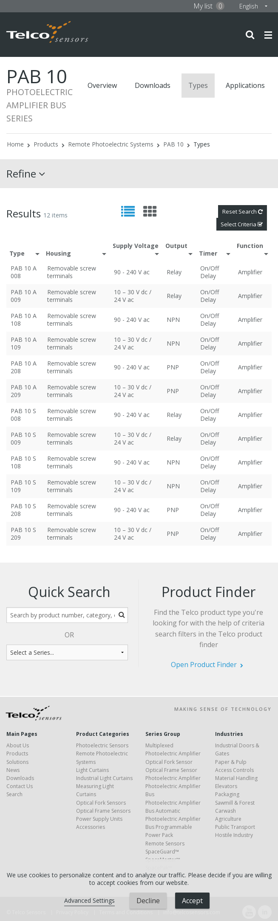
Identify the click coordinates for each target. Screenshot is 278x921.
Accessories (90, 827)
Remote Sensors (164, 843)
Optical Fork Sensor (169, 762)
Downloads (152, 85)
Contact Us (19, 786)
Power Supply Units (99, 818)
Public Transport (235, 827)
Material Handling (236, 778)
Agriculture (228, 818)
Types (198, 85)
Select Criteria (242, 224)
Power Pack (159, 835)
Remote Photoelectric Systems (110, 144)
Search (14, 794)
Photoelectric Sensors (102, 745)
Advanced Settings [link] (89, 900)
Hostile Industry (234, 835)
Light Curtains (92, 770)
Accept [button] (192, 900)
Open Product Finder (204, 664)
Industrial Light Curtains (104, 778)
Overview (102, 85)
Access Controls (234, 770)
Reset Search (242, 211)
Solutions (17, 762)
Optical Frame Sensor (171, 770)
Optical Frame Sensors (103, 810)
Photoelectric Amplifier (173, 778)
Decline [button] (148, 900)
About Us (17, 745)
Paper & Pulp (231, 762)
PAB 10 (173, 144)
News (13, 770)
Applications (245, 85)
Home (15, 144)
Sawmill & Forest (235, 802)
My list (208, 6)
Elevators (226, 786)
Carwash (225, 810)
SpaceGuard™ (162, 851)
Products (46, 144)
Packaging (227, 794)
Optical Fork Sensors (101, 802)
